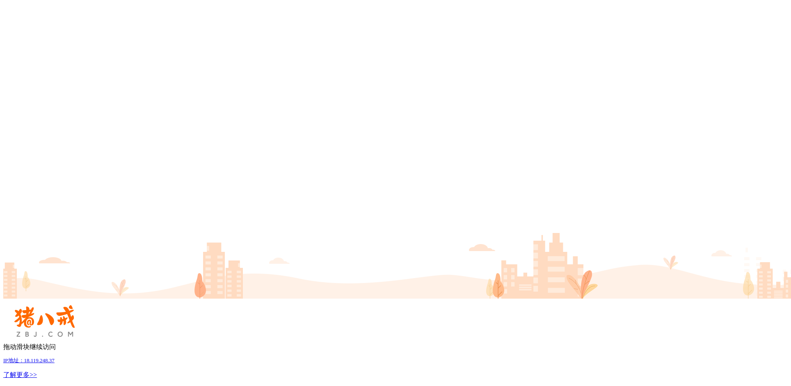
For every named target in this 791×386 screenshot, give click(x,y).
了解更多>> (20, 374)
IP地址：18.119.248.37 (29, 360)
